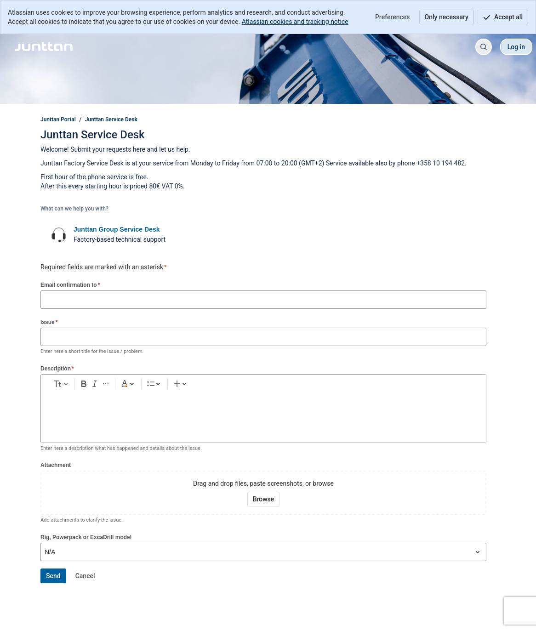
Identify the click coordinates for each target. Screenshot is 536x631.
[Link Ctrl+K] (241, 385)
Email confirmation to (70, 284)
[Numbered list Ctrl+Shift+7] (218, 385)
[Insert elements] (348, 385)
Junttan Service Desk (111, 119)
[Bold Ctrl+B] (122, 385)
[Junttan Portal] (43, 47)
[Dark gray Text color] (178, 385)
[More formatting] (151, 385)
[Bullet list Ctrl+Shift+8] (204, 385)
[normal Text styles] (78, 385)
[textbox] (263, 413)
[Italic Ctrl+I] (137, 385)
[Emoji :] (270, 385)
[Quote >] (329, 385)
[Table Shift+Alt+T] (285, 385)
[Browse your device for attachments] (263, 499)
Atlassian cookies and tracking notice (295, 21)
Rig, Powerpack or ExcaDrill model (85, 537)
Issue (48, 321)
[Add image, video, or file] (256, 385)
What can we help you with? (74, 208)
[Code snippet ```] (300, 385)
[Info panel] (315, 385)
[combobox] (45, 552)
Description (57, 368)
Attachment (55, 465)
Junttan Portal (58, 119)
